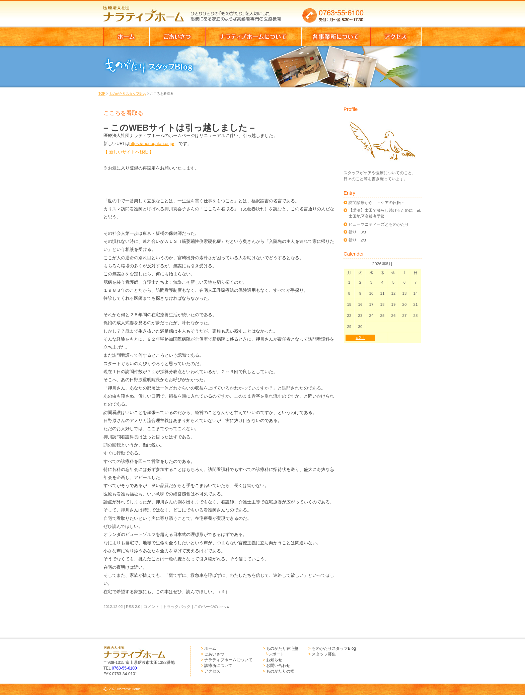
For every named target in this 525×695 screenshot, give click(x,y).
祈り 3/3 (357, 232)
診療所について (218, 665)
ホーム (210, 648)
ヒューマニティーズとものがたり (379, 224)
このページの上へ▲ (212, 607)
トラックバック (177, 607)
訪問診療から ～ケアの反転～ (377, 203)
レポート (276, 654)
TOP (101, 93)
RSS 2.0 (133, 607)
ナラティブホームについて (228, 659)
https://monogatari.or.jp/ (152, 143)
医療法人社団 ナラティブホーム (146, 11)
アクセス (212, 671)
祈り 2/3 (357, 240)
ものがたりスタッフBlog (127, 93)
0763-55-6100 (124, 668)
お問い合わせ (278, 665)
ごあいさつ (214, 654)
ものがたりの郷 (280, 671)
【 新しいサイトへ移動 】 (128, 151)
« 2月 (360, 338)
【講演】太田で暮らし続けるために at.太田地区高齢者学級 (385, 213)
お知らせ (274, 659)
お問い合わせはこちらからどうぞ (396, 11)
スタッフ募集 (324, 654)
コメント (151, 607)
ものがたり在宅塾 (282, 648)
